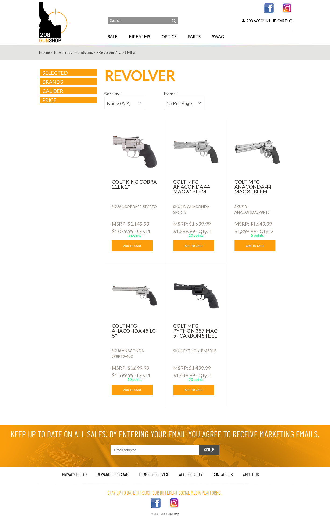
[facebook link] (269, 7)
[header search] (173, 17)
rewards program (113, 474)
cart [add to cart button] (282, 20)
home (44, 52)
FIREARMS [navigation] (139, 36)
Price (68, 100)
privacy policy (74, 474)
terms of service (154, 474)
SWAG (218, 36)
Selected (55, 73)
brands (68, 82)
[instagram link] (287, 7)
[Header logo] (55, 22)
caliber (68, 91)
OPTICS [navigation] (168, 36)
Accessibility (191, 474)
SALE (113, 36)
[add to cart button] (136, 245)
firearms (62, 52)
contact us (223, 474)
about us (251, 474)
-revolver (106, 52)
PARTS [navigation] (194, 36)
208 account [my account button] (256, 20)
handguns (83, 52)
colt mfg (126, 52)
